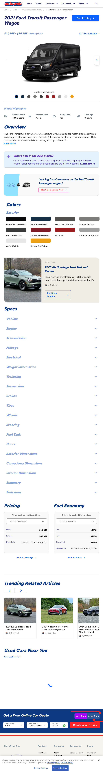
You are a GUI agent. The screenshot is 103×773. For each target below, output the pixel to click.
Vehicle (51, 319)
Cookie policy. (67, 762)
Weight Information (51, 367)
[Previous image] (6, 60)
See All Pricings (26, 557)
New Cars (81, 716)
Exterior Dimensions (51, 454)
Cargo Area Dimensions (51, 463)
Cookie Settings (41, 768)
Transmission (51, 338)
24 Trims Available (89, 33)
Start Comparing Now (54, 190)
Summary (51, 483)
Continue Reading (58, 294)
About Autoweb (58, 754)
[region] (51, 764)
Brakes (51, 396)
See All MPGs (76, 557)
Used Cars (93, 716)
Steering (51, 425)
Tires (51, 405)
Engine (51, 328)
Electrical (51, 357)
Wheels (51, 415)
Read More (10, 143)
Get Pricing (86, 18)
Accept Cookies (60, 768)
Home (6, 10)
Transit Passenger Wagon (31, 10)
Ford (15, 10)
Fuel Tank (51, 434)
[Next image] (97, 60)
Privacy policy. (53, 762)
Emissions (51, 492)
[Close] (99, 760)
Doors (51, 444)
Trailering (51, 377)
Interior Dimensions (51, 473)
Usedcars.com (76, 753)
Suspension (51, 386)
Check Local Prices (85, 724)
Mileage (51, 348)
